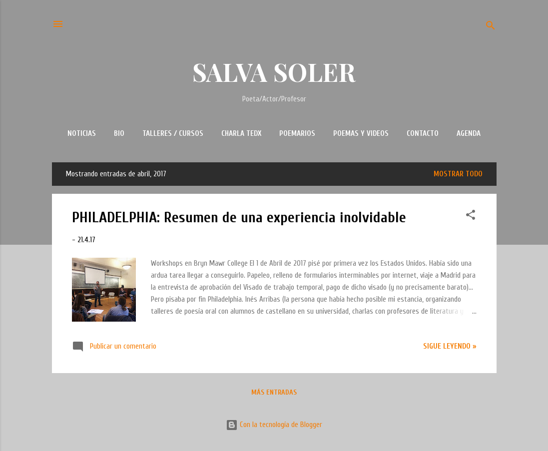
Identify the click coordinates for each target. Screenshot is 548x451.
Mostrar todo (458, 174)
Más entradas (274, 392)
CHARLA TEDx (241, 133)
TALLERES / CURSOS (172, 133)
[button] (471, 217)
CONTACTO (423, 133)
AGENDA (469, 133)
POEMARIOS (297, 133)
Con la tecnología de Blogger (274, 425)
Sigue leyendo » (450, 346)
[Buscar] (491, 27)
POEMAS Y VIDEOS (361, 133)
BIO (119, 133)
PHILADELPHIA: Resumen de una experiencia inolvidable (239, 217)
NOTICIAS (81, 133)
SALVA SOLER (274, 71)
